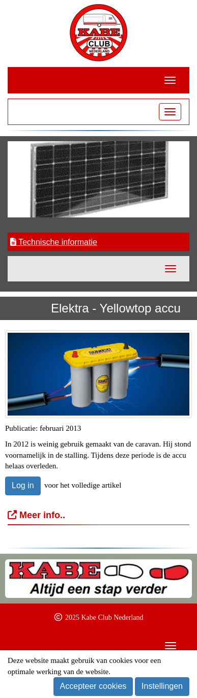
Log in (23, 485)
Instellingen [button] (162, 686)
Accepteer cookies (93, 686)
